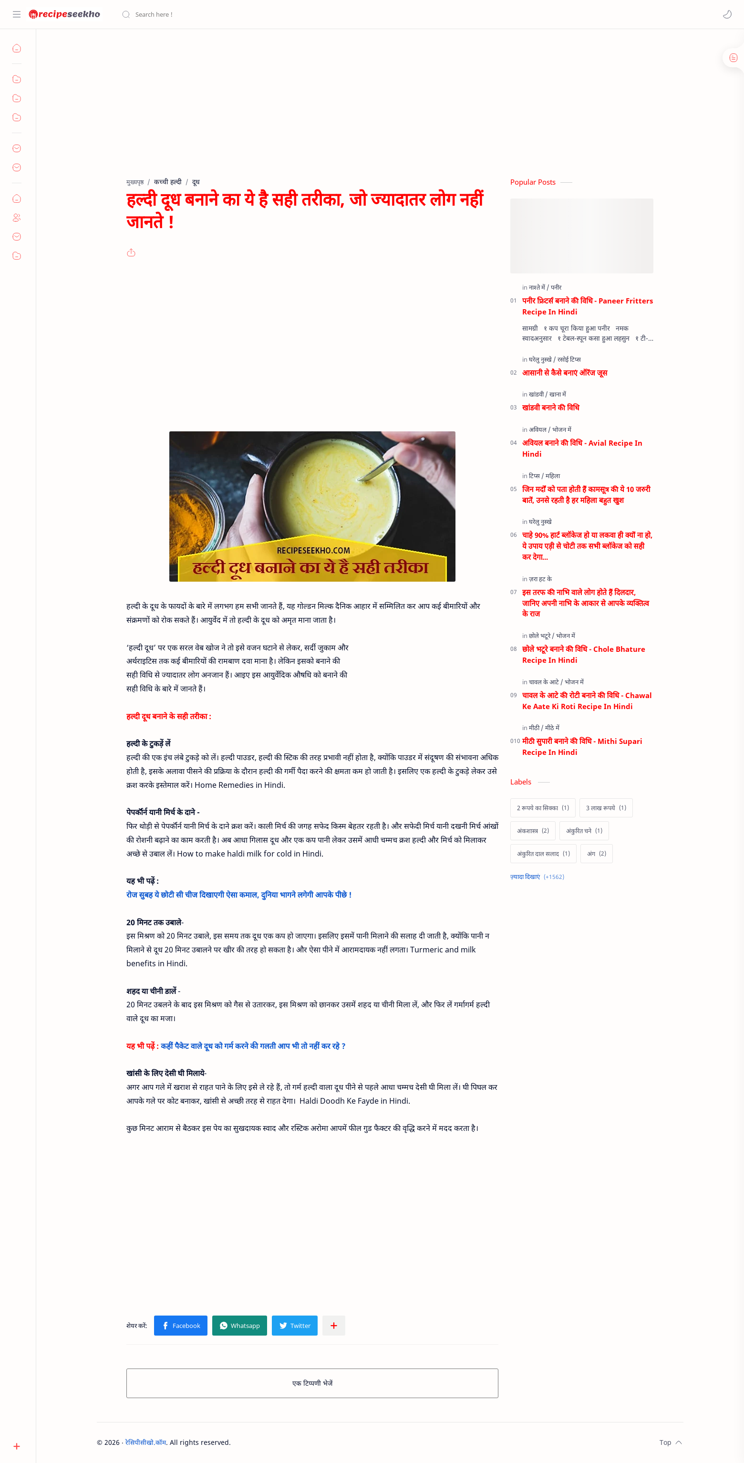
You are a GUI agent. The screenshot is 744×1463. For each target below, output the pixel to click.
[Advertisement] (372, 110)
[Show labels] (539, 877)
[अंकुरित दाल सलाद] (543, 853)
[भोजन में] (561, 429)
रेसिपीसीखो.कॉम (145, 1442)
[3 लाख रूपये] (606, 807)
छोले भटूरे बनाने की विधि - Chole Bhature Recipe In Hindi (583, 654)
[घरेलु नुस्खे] (542, 359)
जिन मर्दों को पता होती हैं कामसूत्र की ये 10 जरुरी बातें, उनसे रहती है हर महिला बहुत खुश (586, 494)
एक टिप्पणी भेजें (312, 1383)
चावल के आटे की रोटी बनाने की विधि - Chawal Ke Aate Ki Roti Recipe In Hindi (587, 700)
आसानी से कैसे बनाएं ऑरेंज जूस (564, 372)
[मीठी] (536, 727)
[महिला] (553, 475)
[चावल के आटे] (546, 682)
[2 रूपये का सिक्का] (543, 807)
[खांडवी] (538, 394)
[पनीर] (556, 287)
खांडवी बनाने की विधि (550, 407)
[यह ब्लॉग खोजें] (197, 14)
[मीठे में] (552, 727)
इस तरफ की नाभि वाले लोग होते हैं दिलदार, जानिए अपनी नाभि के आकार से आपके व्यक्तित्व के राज (585, 603)
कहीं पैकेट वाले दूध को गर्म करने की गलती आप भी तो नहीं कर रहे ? (253, 1046)
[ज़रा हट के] (540, 579)
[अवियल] (540, 429)
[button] (727, 14)
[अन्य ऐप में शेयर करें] (333, 1326)
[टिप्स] (536, 475)
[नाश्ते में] (539, 287)
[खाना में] (557, 394)
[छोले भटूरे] (542, 635)
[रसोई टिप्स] (569, 359)
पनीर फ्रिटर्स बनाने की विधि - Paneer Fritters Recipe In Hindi (587, 306)
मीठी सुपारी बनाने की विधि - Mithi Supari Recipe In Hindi (582, 746)
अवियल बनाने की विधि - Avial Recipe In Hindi (582, 448)
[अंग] (596, 853)
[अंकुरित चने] (584, 830)
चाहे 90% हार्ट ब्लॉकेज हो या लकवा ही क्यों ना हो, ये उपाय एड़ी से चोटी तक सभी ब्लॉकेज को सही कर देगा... (587, 546)
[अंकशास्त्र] (533, 830)
